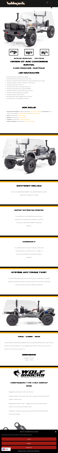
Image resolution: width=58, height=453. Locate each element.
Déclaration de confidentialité (33, 450)
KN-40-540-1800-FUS (36, 111)
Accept (29, 439)
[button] (55, 431)
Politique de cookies (22, 450)
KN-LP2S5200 (22, 117)
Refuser (29, 443)
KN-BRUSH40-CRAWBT (24, 113)
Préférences (29, 447)
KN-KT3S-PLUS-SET (29, 121)
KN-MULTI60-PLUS (24, 119)
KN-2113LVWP (21, 115)
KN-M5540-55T (35, 113)
